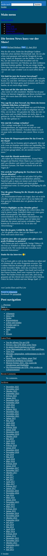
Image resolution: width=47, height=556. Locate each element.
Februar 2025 (11, 396)
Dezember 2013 (12, 538)
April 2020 (10, 423)
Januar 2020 (11, 430)
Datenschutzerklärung (15, 33)
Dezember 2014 (12, 513)
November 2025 (12, 389)
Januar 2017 (11, 488)
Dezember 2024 (12, 400)
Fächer (9, 318)
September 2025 (12, 393)
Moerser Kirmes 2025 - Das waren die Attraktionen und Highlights (21, 364)
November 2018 (12, 452)
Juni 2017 (10, 477)
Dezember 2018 (12, 450)
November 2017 (12, 470)
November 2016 (12, 493)
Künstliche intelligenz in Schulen (19, 360)
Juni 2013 (10, 549)
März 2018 (10, 461)
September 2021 (12, 416)
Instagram (13, 9)
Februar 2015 (11, 509)
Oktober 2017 (11, 473)
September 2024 (12, 402)
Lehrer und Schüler (14, 323)
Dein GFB (10, 26)
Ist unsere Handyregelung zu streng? (20, 347)
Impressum (10, 31)
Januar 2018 (11, 466)
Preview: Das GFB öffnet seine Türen (21, 345)
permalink (17, 294)
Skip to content (7, 20)
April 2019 (10, 441)
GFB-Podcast (11, 29)
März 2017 (10, 484)
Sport (8, 329)
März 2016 (10, 497)
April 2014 (10, 529)
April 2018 (10, 459)
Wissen (9, 334)
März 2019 (10, 443)
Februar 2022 (11, 409)
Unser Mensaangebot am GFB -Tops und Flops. (25, 349)
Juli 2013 (9, 547)
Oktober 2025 (11, 391)
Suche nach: (6, 4)
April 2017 (10, 482)
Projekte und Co (12, 325)
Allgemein (13, 292)
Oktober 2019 (11, 436)
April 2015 (10, 504)
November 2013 (12, 540)
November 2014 (12, 516)
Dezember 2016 (12, 491)
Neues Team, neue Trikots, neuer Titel (21, 358)
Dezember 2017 (12, 468)
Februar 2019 (11, 445)
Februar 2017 (11, 486)
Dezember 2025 (12, 387)
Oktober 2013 (11, 543)
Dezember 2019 (12, 432)
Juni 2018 (10, 454)
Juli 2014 (9, 522)
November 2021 (12, 414)
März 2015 (10, 506)
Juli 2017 (9, 475)
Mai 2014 (10, 527)
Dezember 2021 (12, 411)
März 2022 (10, 407)
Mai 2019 (10, 439)
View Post (10, 351)
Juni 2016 (10, 495)
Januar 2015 (11, 511)
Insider (4, 7)
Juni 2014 (10, 525)
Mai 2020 (10, 421)
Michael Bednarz (14, 47)
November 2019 (12, 434)
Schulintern (10, 327)
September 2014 (12, 520)
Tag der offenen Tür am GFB (17, 342)
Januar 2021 (11, 418)
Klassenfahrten (12, 320)
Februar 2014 (11, 534)
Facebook (5, 9)
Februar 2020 (11, 427)
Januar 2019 (11, 448)
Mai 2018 (10, 457)
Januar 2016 (11, 500)
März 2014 (10, 531)
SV (7, 332)
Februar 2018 (11, 464)
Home (8, 24)
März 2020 (10, 425)
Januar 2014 (11, 536)
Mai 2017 (10, 479)
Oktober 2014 (11, 518)
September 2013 (12, 545)
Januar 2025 (11, 398)
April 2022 (10, 405)
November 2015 (12, 502)
